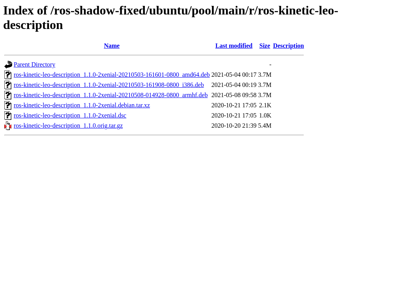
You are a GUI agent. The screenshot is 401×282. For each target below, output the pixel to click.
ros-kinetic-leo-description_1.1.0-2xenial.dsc (70, 115)
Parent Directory (34, 64)
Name (111, 45)
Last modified (234, 45)
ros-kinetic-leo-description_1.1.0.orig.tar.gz (68, 125)
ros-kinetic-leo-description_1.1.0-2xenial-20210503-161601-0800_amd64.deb (112, 74)
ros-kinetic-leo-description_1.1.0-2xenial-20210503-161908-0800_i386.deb (109, 84)
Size (264, 45)
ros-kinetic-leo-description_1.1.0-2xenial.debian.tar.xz (82, 105)
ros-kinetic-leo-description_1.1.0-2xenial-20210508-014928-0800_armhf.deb (111, 95)
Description (288, 45)
